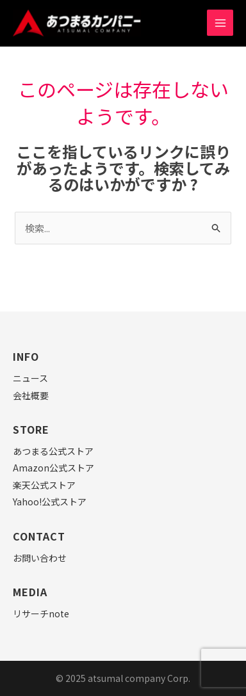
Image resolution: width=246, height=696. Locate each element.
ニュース (30, 378)
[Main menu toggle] (220, 23)
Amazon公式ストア (53, 467)
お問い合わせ (40, 557)
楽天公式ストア (44, 484)
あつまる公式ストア (53, 451)
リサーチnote (41, 613)
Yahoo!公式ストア (49, 501)
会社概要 (31, 395)
